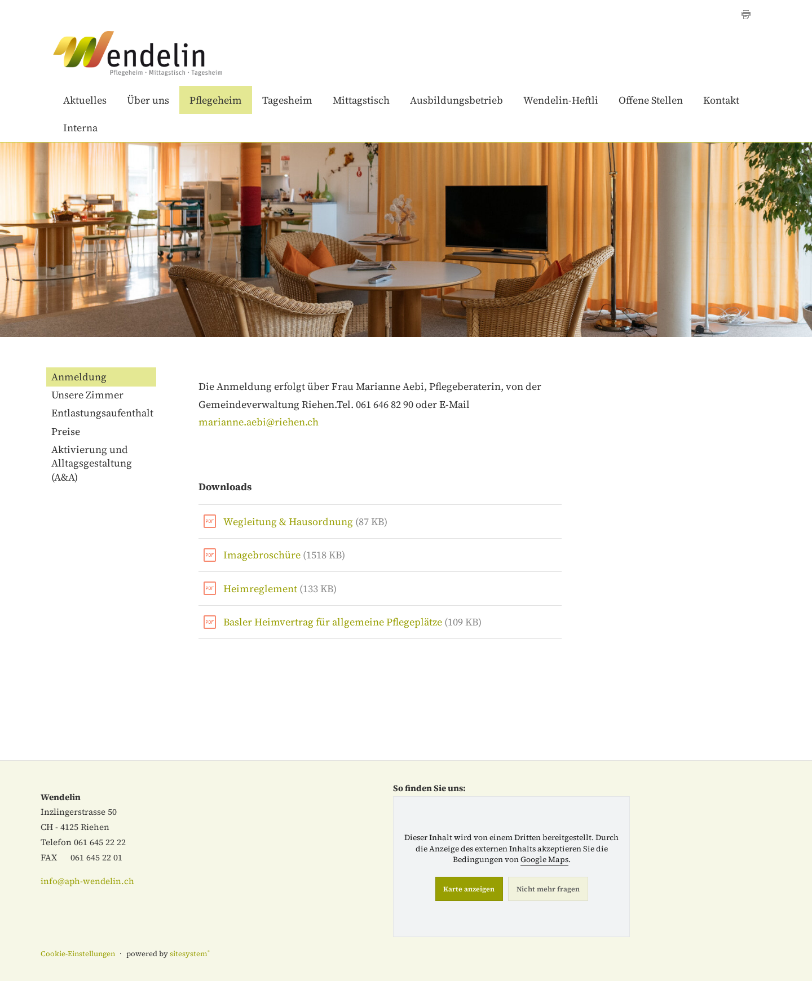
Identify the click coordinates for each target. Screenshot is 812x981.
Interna (80, 128)
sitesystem (190, 953)
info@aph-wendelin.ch (87, 881)
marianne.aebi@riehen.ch (258, 422)
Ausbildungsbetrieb (456, 100)
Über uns (148, 100)
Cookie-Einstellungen (78, 953)
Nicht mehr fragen (548, 889)
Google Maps (544, 859)
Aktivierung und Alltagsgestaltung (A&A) (91, 463)
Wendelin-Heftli (560, 100)
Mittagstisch (361, 100)
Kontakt (721, 100)
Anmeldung (79, 377)
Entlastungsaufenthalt (102, 413)
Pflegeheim (215, 100)
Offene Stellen (651, 100)
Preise (65, 431)
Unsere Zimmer (87, 395)
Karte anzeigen (469, 889)
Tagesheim (287, 100)
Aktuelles (85, 100)
